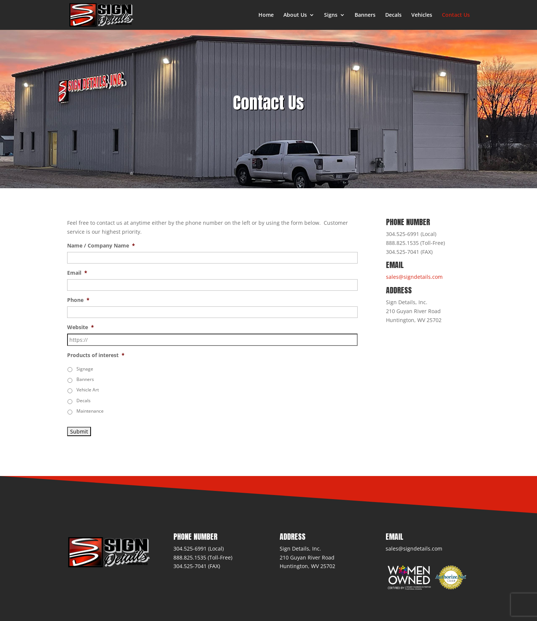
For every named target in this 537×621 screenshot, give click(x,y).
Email (77, 272)
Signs (330, 15)
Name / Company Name (101, 245)
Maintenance (90, 411)
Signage (84, 369)
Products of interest (96, 355)
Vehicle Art (87, 390)
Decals (393, 15)
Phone (78, 300)
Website (80, 327)
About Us (295, 15)
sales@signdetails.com (414, 276)
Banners (365, 15)
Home (266, 15)
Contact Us (456, 15)
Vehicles (421, 15)
